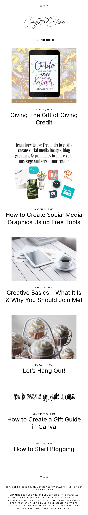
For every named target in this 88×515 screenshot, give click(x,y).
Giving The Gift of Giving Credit (44, 118)
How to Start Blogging (44, 449)
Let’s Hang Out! (44, 370)
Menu (46, 6)
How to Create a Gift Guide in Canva (44, 423)
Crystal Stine (44, 22)
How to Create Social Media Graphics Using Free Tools (44, 218)
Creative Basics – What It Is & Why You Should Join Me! (44, 296)
